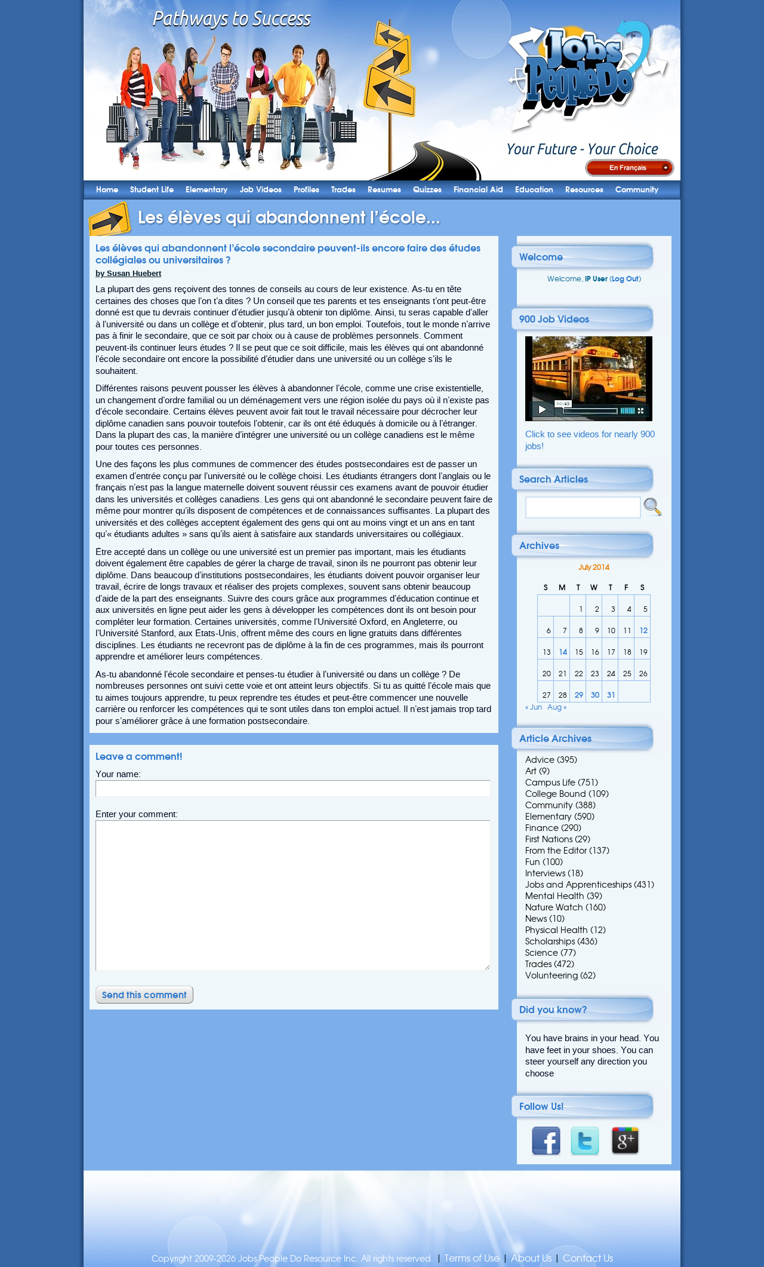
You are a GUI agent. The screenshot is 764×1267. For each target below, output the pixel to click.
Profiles (306, 190)
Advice (539, 759)
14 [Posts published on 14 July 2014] (563, 652)
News (536, 918)
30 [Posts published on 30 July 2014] (595, 695)
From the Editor (556, 850)
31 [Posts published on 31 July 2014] (611, 695)
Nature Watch (554, 907)
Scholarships (550, 941)
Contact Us (588, 1258)
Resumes (384, 190)
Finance (542, 828)
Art (531, 771)
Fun (532, 862)
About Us (531, 1258)
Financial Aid (478, 190)
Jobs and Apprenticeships (578, 884)
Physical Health (556, 930)
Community (637, 190)
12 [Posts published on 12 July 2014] (643, 630)
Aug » (556, 706)
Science (541, 952)
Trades (343, 190)
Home (107, 190)
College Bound (555, 794)
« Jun (533, 706)
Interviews (545, 873)
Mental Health (554, 896)
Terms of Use (472, 1258)
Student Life (152, 190)
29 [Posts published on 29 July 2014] (579, 695)
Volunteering (551, 975)
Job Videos (261, 190)
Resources (584, 190)
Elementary (207, 190)
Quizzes (427, 190)
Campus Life (550, 782)
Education (534, 190)
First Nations (548, 839)
